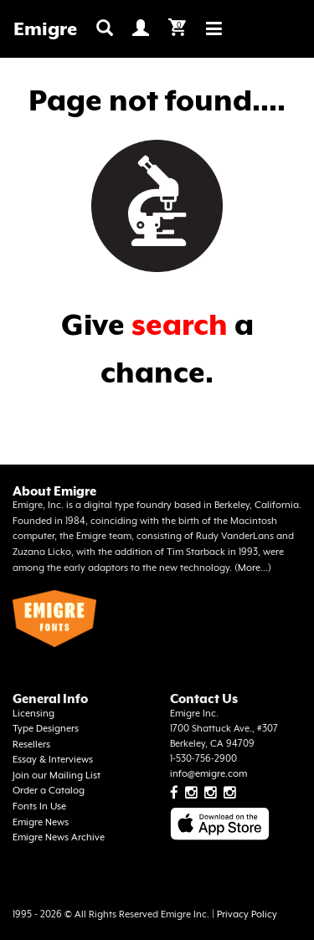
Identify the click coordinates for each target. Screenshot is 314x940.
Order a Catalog (49, 790)
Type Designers (46, 728)
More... (253, 567)
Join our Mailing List (56, 775)
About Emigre (54, 491)
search (179, 325)
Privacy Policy (247, 914)
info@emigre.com (208, 773)
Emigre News (41, 822)
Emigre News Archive (59, 837)
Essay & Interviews (53, 759)
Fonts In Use (39, 806)
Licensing (33, 713)
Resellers (31, 744)
